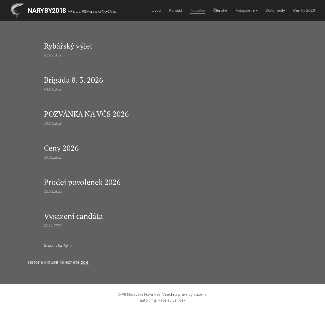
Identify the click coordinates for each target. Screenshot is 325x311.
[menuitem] (157, 10)
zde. (85, 262)
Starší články (56, 245)
